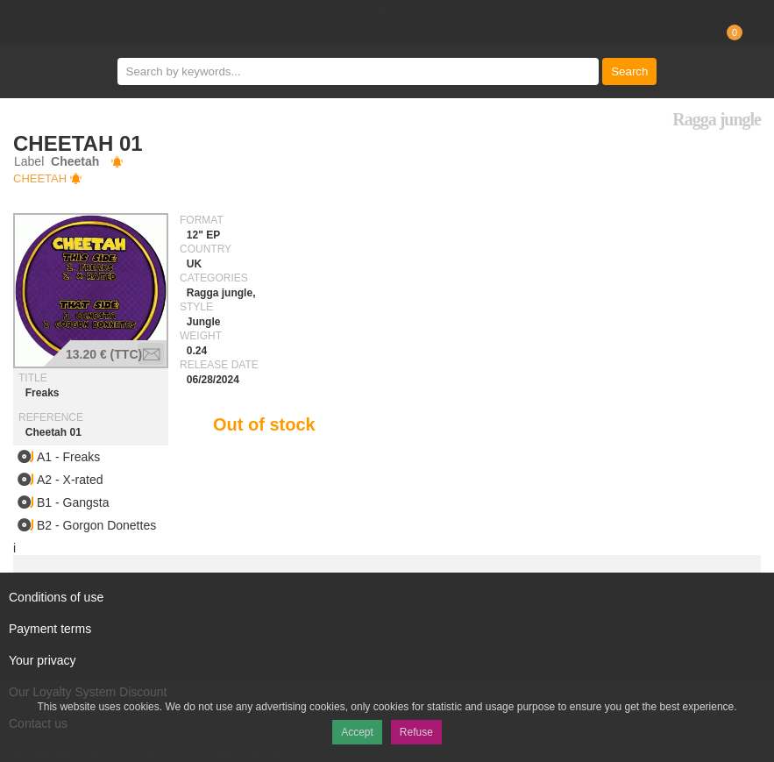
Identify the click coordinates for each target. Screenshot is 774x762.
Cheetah (40, 178)
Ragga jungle (716, 119)
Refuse (416, 732)
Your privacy (42, 660)
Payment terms (50, 629)
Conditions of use (56, 597)
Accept (357, 732)
